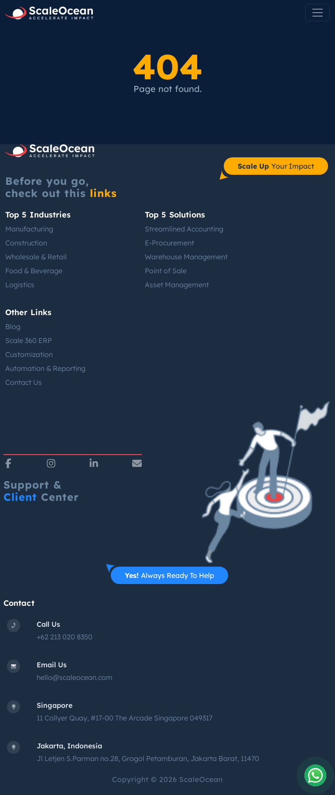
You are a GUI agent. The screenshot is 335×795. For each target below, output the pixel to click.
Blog (13, 326)
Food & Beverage (33, 270)
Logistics (19, 284)
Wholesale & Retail (36, 256)
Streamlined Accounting (184, 228)
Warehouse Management (186, 256)
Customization (29, 354)
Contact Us (23, 382)
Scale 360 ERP (28, 340)
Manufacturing (29, 228)
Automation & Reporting (45, 368)
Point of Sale (166, 270)
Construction (26, 242)
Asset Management (177, 284)
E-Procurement (169, 242)
